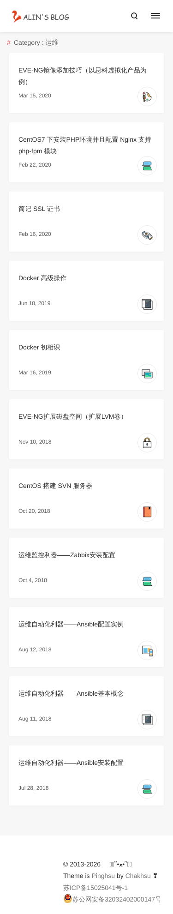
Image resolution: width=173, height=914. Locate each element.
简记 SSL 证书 (39, 208)
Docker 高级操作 (42, 278)
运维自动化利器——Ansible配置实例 (71, 624)
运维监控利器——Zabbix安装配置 (66, 555)
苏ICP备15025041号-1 (95, 887)
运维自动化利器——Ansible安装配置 (71, 762)
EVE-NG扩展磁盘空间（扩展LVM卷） (72, 416)
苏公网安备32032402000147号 (112, 898)
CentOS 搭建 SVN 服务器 (55, 485)
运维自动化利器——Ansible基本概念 (71, 693)
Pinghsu (103, 875)
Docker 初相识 (39, 347)
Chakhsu (138, 875)
